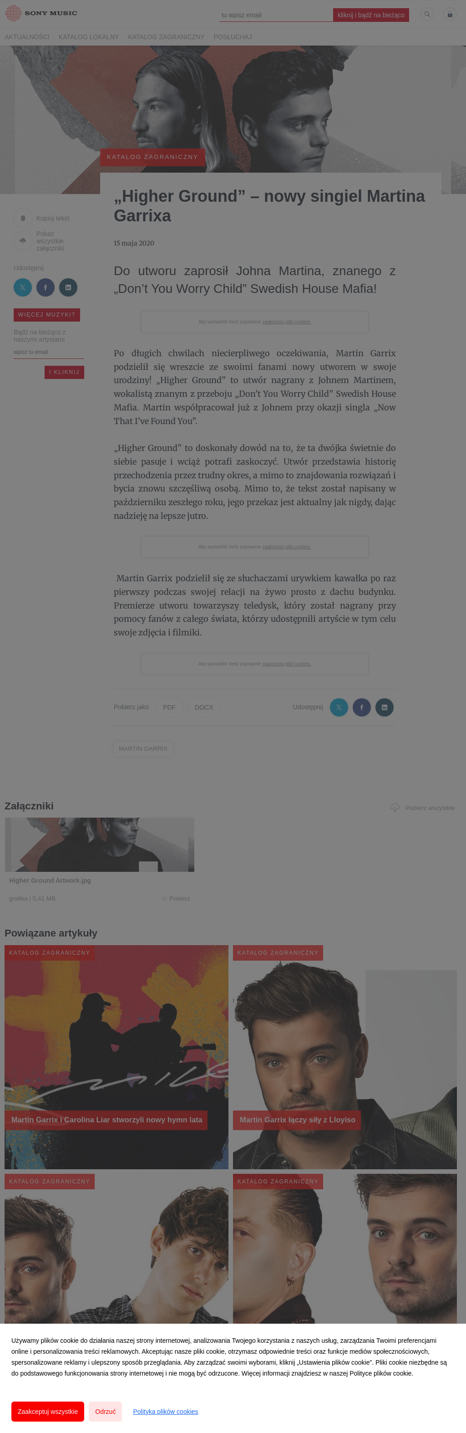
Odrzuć (105, 1411)
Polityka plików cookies (165, 1411)
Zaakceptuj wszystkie (48, 1411)
